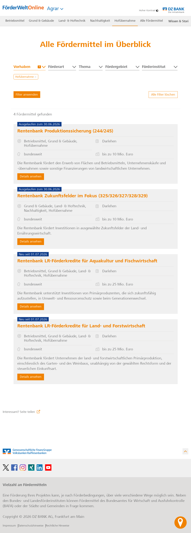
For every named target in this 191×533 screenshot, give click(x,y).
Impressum (9, 525)
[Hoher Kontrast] (148, 10)
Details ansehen (30, 176)
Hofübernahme (25, 77)
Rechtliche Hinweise (57, 525)
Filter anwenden (27, 94)
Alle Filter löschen (163, 94)
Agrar (55, 9)
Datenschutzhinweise (30, 525)
